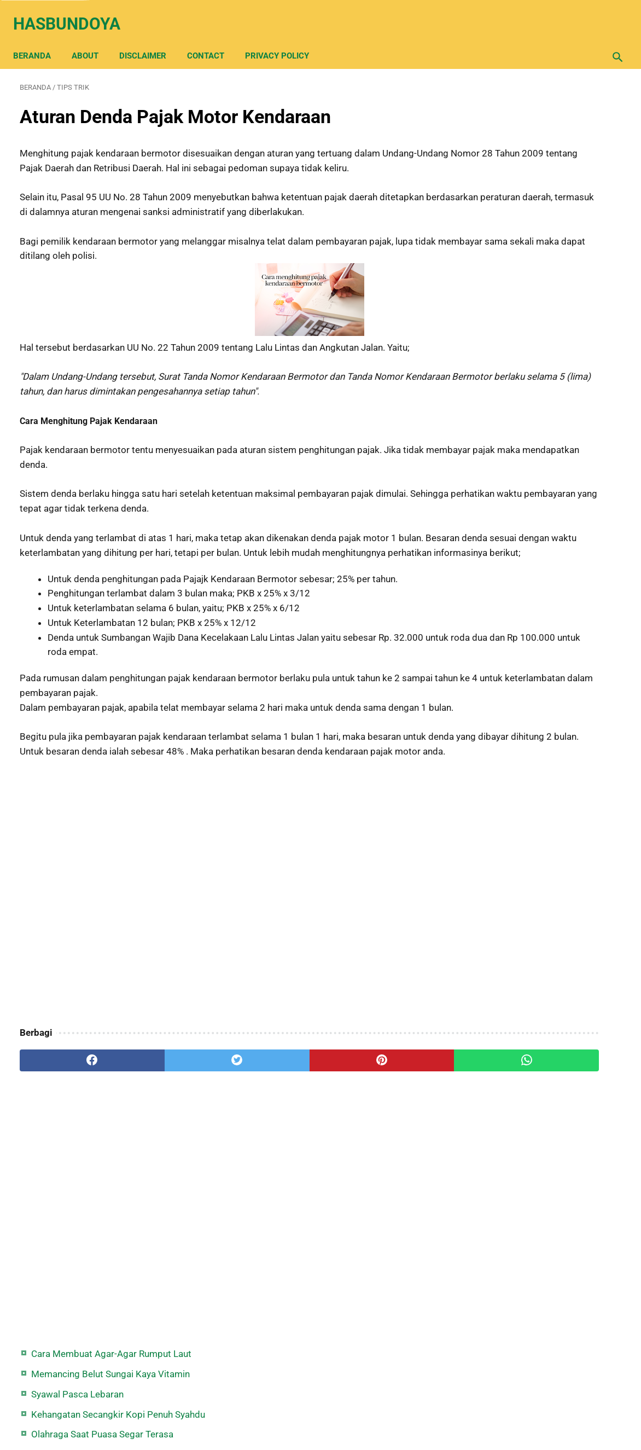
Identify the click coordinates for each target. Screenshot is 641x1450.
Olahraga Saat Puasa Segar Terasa (545, 209)
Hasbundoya (73, 12)
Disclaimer (149, 39)
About (91, 39)
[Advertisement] (221, 972)
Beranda (38, 39)
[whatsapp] (372, 1139)
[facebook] (70, 1139)
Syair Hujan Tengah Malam (528, 229)
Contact (212, 39)
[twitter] (170, 1139)
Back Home (320, 1408)
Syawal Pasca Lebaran (520, 154)
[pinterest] (271, 1139)
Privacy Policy (284, 39)
